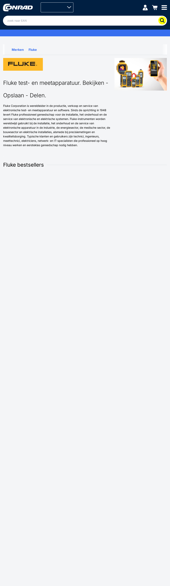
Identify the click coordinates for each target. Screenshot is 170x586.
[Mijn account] (145, 7)
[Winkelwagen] (155, 7)
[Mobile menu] (164, 7)
